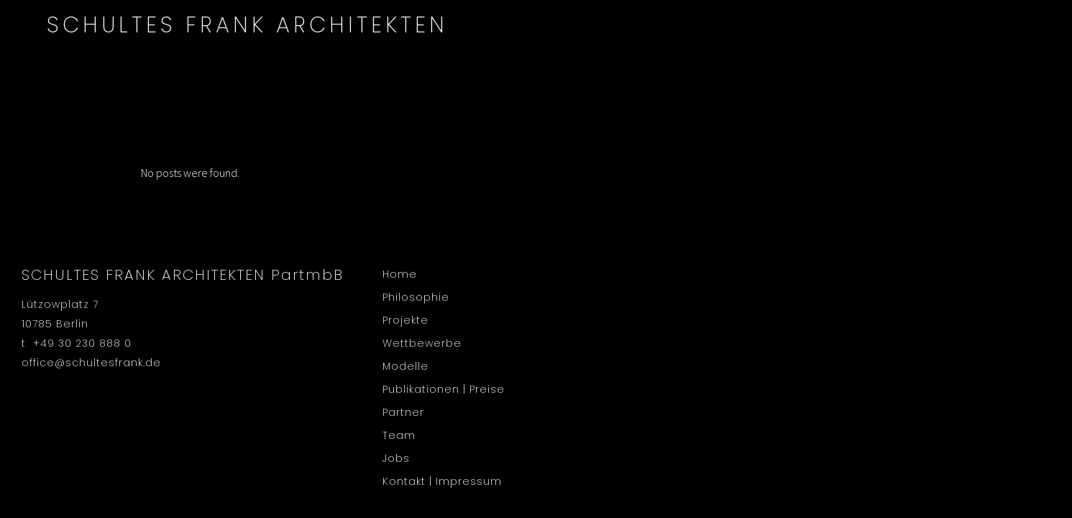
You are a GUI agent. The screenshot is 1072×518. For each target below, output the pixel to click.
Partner (403, 412)
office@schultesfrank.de (91, 362)
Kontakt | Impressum (442, 481)
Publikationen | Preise (443, 389)
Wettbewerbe (422, 343)
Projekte (405, 320)
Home (399, 274)
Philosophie (415, 297)
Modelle (405, 366)
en (1021, 9)
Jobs (396, 458)
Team (399, 435)
